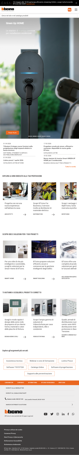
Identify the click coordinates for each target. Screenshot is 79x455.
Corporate (20, 382)
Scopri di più (12, 132)
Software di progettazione (62, 367)
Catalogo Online (37, 367)
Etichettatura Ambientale (12, 444)
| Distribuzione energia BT (15, 154)
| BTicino (20, 163)
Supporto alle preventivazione (39, 374)
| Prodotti (67, 163)
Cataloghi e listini (10, 163)
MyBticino (62, 382)
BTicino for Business (48, 382)
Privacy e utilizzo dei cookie (13, 430)
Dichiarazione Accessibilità (13, 441)
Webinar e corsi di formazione (42, 361)
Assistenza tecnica (14, 361)
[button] (69, 9)
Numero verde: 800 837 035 (15, 399)
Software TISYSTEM (15, 367)
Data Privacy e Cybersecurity (13, 437)
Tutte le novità (70, 167)
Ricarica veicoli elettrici (53, 163)
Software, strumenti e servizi (15, 153)
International (32, 382)
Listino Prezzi (67, 361)
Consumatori (9, 382)
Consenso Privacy (10, 433)
